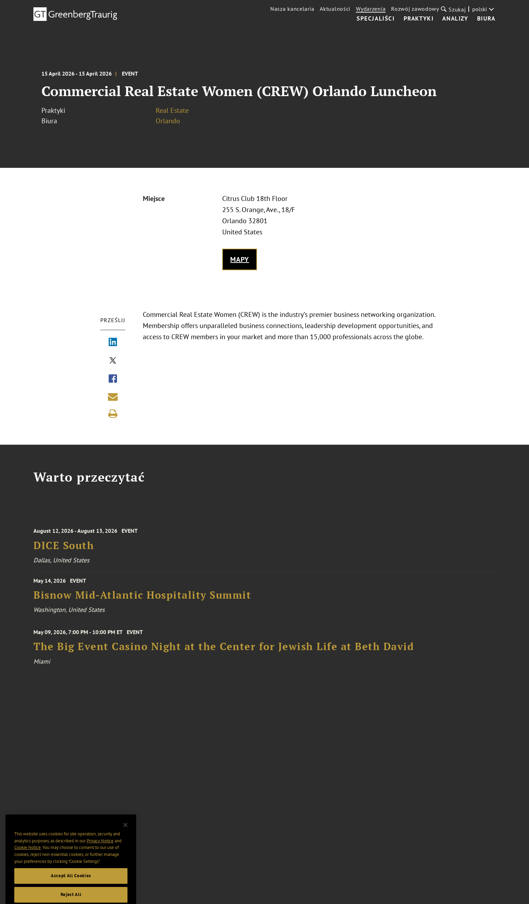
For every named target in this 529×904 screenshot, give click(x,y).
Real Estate (172, 110)
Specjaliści (376, 18)
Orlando (168, 120)
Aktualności (335, 9)
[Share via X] (113, 361)
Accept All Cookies (71, 886)
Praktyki (419, 18)
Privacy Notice (100, 851)
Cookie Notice (27, 858)
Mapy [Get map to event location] (240, 259)
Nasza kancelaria (292, 9)
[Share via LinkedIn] (113, 342)
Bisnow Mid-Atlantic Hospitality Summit (142, 598)
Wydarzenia (371, 9)
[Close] (125, 835)
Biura (486, 18)
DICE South (63, 549)
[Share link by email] (113, 397)
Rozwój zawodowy (415, 9)
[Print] (112, 414)
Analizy (455, 18)
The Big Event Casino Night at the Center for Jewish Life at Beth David (223, 651)
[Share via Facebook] (113, 379)
